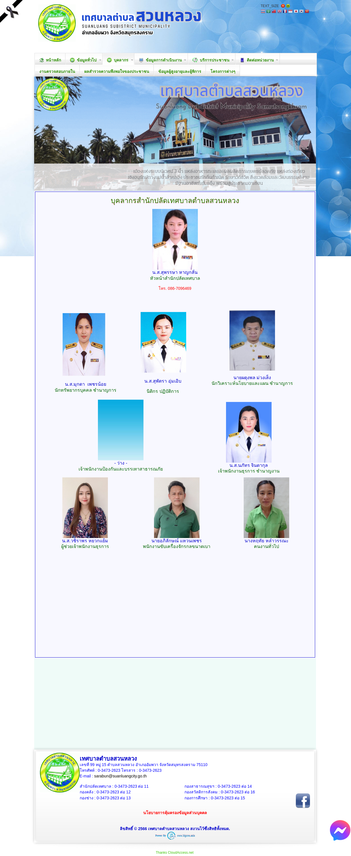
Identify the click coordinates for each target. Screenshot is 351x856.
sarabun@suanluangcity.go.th (120, 776)
